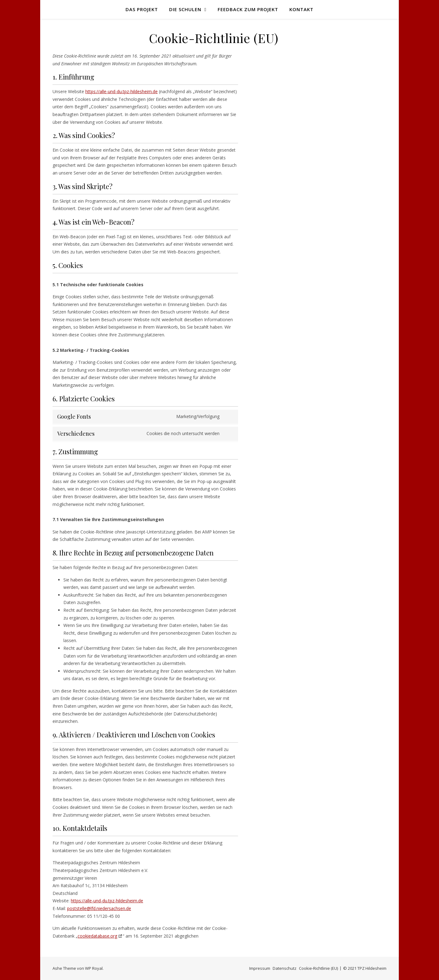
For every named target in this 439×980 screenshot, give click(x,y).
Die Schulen (185, 9)
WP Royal (94, 968)
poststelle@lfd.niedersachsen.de (99, 908)
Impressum (259, 968)
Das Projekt (142, 9)
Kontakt (301, 9)
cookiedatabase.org (97, 936)
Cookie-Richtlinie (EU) (318, 968)
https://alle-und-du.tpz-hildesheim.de (121, 91)
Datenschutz (284, 968)
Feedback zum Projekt (248, 9)
